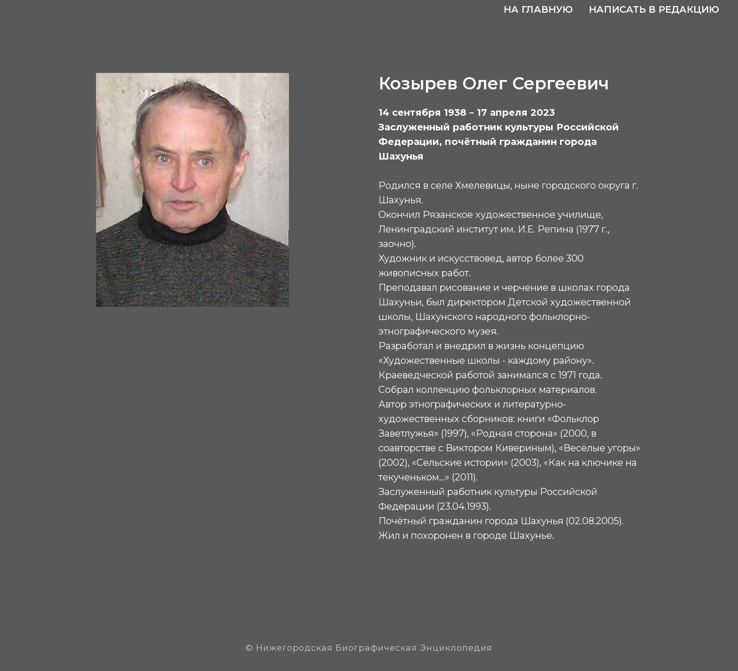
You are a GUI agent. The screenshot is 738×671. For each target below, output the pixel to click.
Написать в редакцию (654, 9)
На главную (538, 9)
